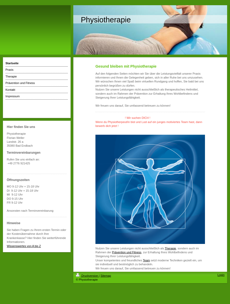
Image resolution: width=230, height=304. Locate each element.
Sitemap (105, 275)
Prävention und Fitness (127, 252)
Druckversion (87, 275)
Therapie (170, 248)
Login (221, 274)
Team (146, 260)
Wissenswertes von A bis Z (24, 246)
